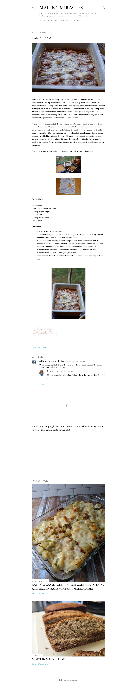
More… (77, 21)
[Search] (103, 7)
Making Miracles (61, 8)
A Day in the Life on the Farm (52, 361)
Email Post (42, 348)
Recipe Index (65, 21)
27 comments (43, 664)
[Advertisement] (68, 455)
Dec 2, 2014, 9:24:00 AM (76, 361)
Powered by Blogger (68, 680)
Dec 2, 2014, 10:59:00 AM (65, 371)
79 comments (43, 593)
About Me (52, 21)
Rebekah (51, 371)
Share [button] (34, 348)
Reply (41, 385)
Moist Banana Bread (48, 659)
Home (42, 21)
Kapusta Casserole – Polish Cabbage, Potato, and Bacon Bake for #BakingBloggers (68, 587)
